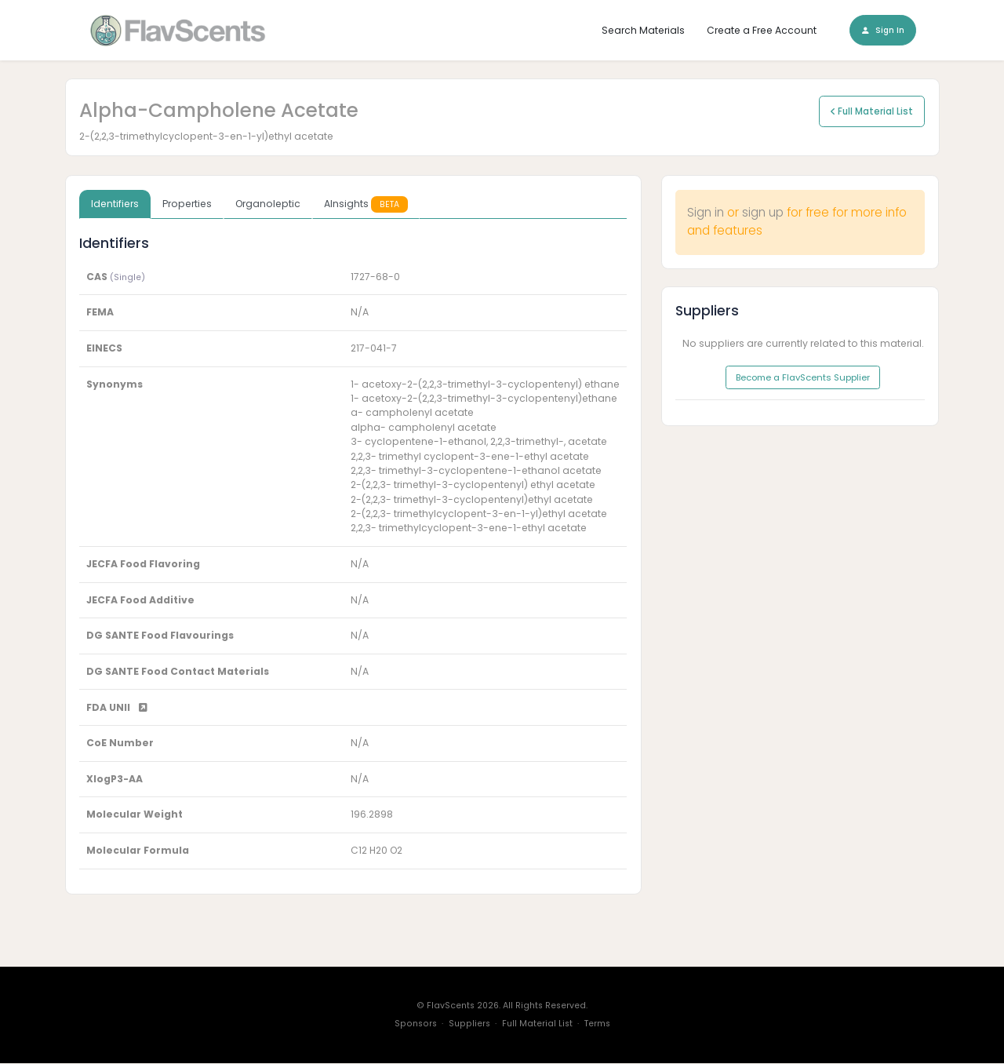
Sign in (705, 213)
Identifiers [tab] (115, 204)
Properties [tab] (187, 204)
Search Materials (643, 30)
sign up (763, 213)
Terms (597, 1024)
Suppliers (469, 1024)
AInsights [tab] (366, 204)
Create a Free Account (762, 30)
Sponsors (416, 1024)
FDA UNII (116, 707)
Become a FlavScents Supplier (803, 378)
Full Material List (872, 111)
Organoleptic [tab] (267, 204)
